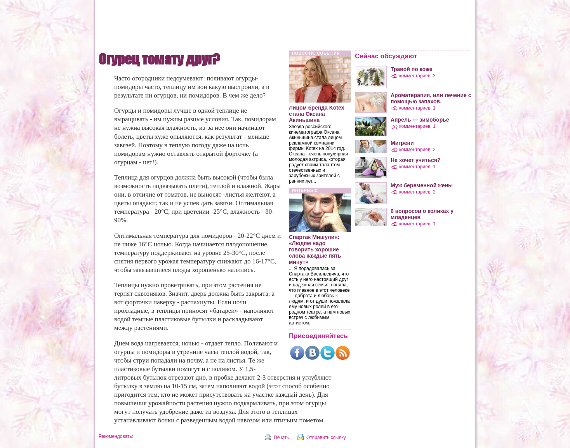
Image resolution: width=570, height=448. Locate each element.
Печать (281, 437)
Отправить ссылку (326, 437)
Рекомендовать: (116, 436)
